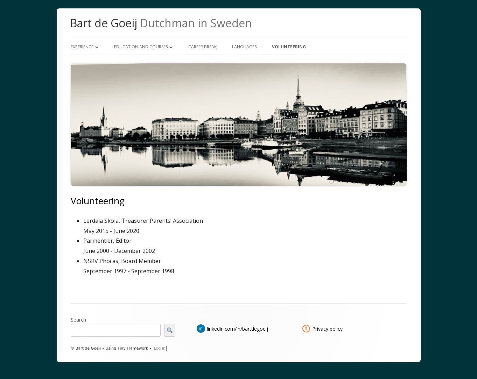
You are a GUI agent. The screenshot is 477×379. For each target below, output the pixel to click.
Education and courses (141, 47)
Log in (160, 348)
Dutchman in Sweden (196, 22)
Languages (244, 47)
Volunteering (289, 47)
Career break (202, 47)
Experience (82, 47)
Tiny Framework (133, 348)
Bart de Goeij (103, 22)
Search (78, 319)
